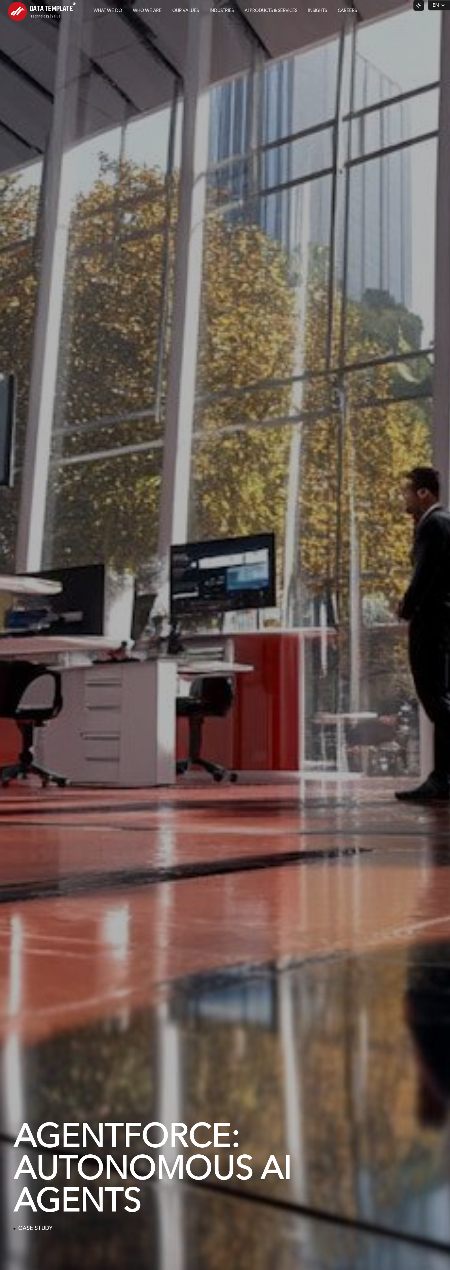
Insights (317, 11)
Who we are (147, 11)
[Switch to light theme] (418, 5)
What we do (107, 11)
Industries (222, 11)
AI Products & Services (271, 11)
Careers (347, 11)
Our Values (185, 11)
